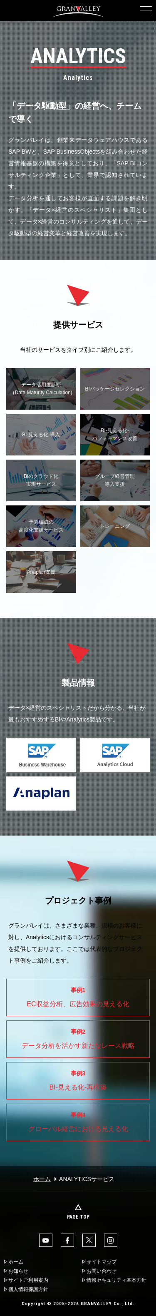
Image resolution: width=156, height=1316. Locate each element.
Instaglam (110, 1240)
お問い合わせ (101, 1271)
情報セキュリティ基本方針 (116, 1280)
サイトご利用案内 (28, 1280)
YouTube (45, 1240)
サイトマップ (101, 1262)
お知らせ (18, 1271)
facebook (67, 1240)
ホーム (42, 1179)
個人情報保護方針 (28, 1289)
